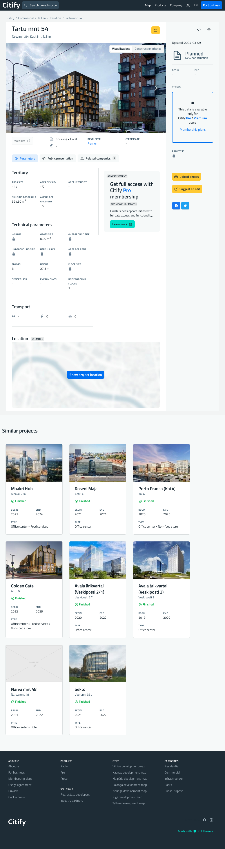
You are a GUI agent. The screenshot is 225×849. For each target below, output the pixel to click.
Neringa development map (129, 790)
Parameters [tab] (25, 158)
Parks (168, 784)
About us (14, 766)
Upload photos (186, 176)
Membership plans (193, 129)
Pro (62, 772)
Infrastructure (174, 778)
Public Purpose (174, 790)
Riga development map (127, 797)
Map (148, 5)
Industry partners (71, 800)
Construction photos (148, 48)
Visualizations (121, 48)
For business (211, 5)
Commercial (172, 772)
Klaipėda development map (129, 778)
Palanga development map (129, 784)
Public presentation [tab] (57, 158)
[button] (18, 88)
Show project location (85, 374)
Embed (37, 339)
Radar (64, 766)
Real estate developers (75, 794)
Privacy (13, 790)
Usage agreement (19, 784)
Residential (172, 766)
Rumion (92, 143)
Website (22, 140)
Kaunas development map (129, 772)
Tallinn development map (128, 803)
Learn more (122, 224)
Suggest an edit (187, 189)
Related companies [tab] (98, 158)
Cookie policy (16, 797)
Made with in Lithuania (195, 831)
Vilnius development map (128, 766)
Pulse (63, 778)
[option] (86, 88)
